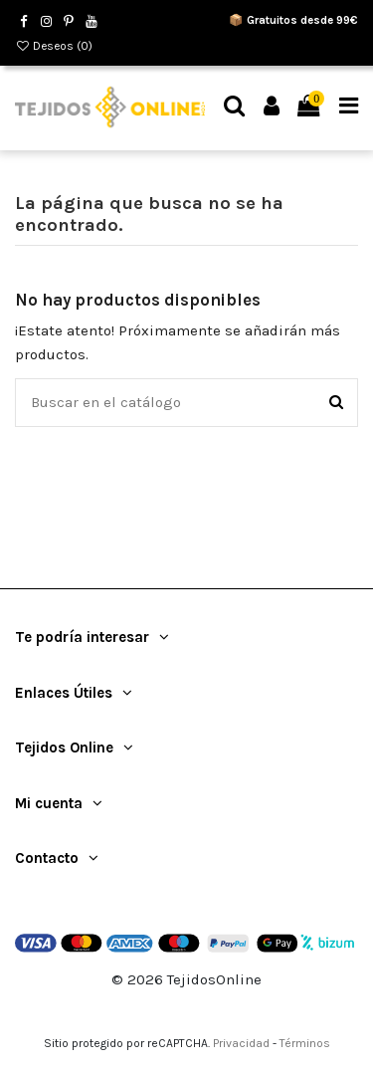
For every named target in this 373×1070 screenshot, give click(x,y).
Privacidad (241, 1043)
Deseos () (54, 46)
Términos (305, 1043)
